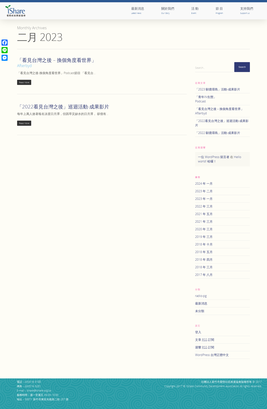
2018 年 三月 (204, 267)
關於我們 (167, 10)
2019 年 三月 (204, 237)
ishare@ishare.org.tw (39, 390)
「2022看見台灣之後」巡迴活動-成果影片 (63, 106)
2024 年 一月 (204, 183)
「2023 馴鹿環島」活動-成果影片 (217, 89)
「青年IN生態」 (222, 99)
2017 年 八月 (204, 275)
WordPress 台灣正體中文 (212, 355)
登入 (198, 332)
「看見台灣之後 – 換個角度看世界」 (222, 111)
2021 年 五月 (204, 214)
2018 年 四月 (204, 259)
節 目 (219, 10)
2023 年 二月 (204, 191)
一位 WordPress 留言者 (213, 157)
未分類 (199, 311)
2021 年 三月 (204, 221)
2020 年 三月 (204, 229)
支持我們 (246, 10)
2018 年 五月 (204, 252)
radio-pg (201, 296)
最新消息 (137, 10)
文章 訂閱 (204, 340)
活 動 (195, 10)
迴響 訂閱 (204, 347)
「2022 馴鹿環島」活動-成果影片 (217, 133)
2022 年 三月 (204, 206)
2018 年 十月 (204, 244)
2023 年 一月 (204, 199)
